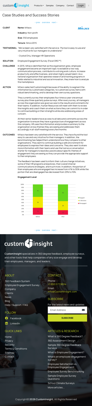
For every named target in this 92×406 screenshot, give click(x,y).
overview (46, 22)
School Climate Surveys (61, 383)
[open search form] (88, 5)
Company (60, 5)
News (8, 297)
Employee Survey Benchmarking (66, 371)
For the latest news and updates (66, 304)
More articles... (56, 387)
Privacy (9, 340)
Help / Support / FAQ (16, 305)
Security (9, 344)
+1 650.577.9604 (57, 284)
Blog (7, 301)
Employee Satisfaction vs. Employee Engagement (62, 366)
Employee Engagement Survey (22, 285)
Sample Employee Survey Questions (62, 377)
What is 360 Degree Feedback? (65, 336)
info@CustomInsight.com (62, 291)
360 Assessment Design (61, 340)
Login (81, 5)
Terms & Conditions (16, 348)
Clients (9, 293)
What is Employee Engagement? (66, 352)
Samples (50, 5)
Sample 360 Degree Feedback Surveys (64, 346)
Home (8, 336)
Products (38, 5)
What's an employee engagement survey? (67, 358)
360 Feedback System (17, 281)
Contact (70, 5)
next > (54, 22)
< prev (37, 22)
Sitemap (9, 352)
